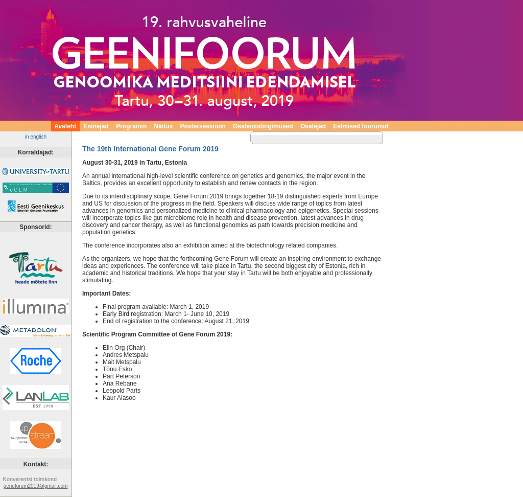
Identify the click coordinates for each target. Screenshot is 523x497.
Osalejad (313, 126)
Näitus (163, 126)
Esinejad (96, 126)
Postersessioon (203, 126)
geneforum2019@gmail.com (36, 486)
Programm (131, 126)
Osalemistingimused (263, 126)
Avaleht (65, 126)
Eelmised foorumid (361, 126)
